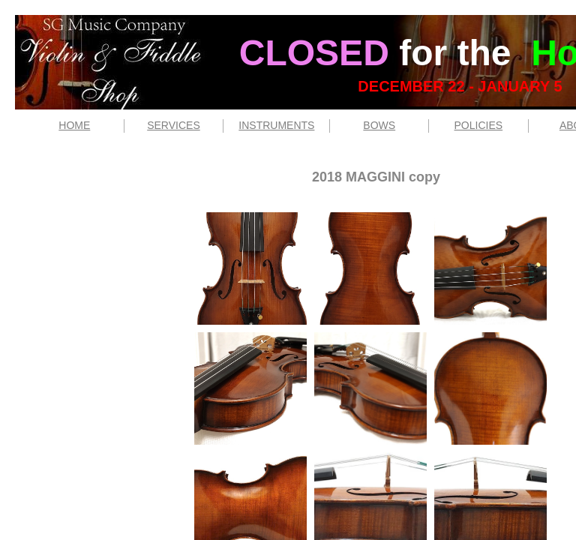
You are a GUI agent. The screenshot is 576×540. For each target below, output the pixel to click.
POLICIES (478, 125)
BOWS (379, 125)
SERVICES (173, 125)
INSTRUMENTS (276, 125)
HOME (74, 125)
